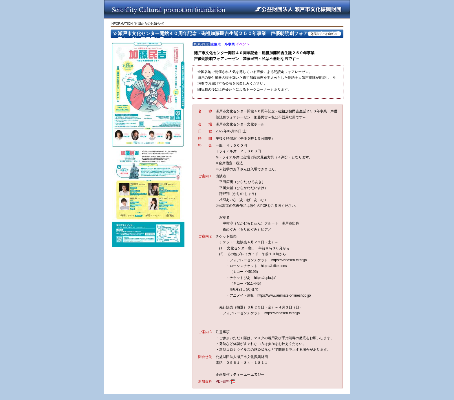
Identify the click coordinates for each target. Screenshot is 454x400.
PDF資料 (223, 381)
